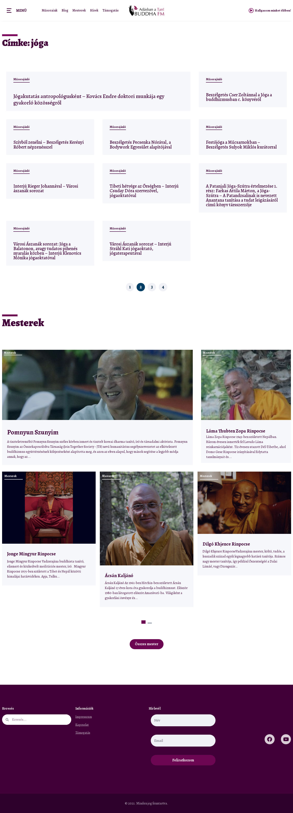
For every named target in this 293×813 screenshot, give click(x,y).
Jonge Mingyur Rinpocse (31, 554)
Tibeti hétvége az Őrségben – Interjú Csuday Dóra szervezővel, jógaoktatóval (144, 190)
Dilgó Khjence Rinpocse (226, 544)
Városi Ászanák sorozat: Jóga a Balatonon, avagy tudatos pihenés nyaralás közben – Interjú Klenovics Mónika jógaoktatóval (47, 251)
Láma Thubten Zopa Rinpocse (235, 431)
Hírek (94, 10)
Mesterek (79, 10)
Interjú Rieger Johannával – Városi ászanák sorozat (45, 188)
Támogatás (111, 10)
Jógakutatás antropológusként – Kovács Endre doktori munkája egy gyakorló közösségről (97, 99)
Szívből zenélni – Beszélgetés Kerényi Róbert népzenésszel (48, 144)
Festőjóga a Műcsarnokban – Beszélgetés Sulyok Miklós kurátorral (241, 144)
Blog (65, 10)
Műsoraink (49, 10)
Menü (21, 10)
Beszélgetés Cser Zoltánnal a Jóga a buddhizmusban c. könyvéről (239, 97)
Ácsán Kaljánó (119, 575)
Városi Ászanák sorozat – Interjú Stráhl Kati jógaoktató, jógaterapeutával (140, 248)
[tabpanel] (49, 528)
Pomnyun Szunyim (32, 432)
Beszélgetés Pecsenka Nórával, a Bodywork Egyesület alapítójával (141, 144)
